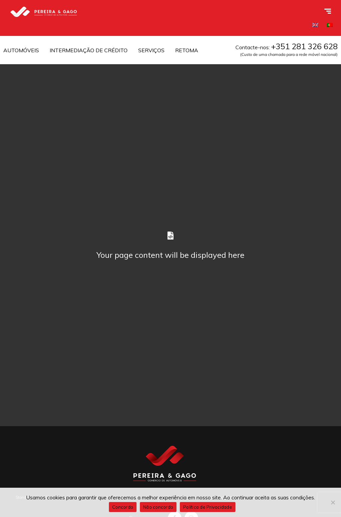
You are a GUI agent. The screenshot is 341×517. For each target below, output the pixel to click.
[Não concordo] (332, 502)
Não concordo (158, 507)
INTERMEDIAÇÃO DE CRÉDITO (89, 50)
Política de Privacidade (207, 507)
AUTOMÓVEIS (21, 50)
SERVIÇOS (151, 50)
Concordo (122, 507)
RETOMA (186, 50)
